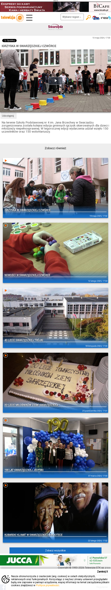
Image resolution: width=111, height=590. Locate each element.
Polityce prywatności (47, 585)
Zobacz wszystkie (55, 550)
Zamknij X (102, 571)
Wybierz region (72, 16)
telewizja (12, 18)
